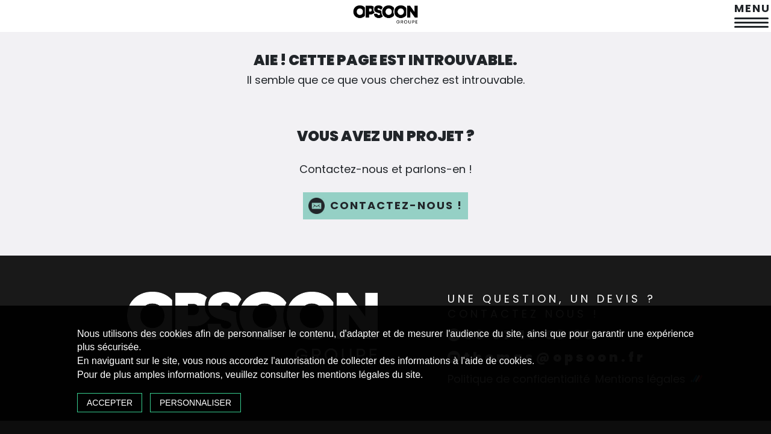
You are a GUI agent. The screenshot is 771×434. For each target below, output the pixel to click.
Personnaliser (195, 402)
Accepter (110, 402)
